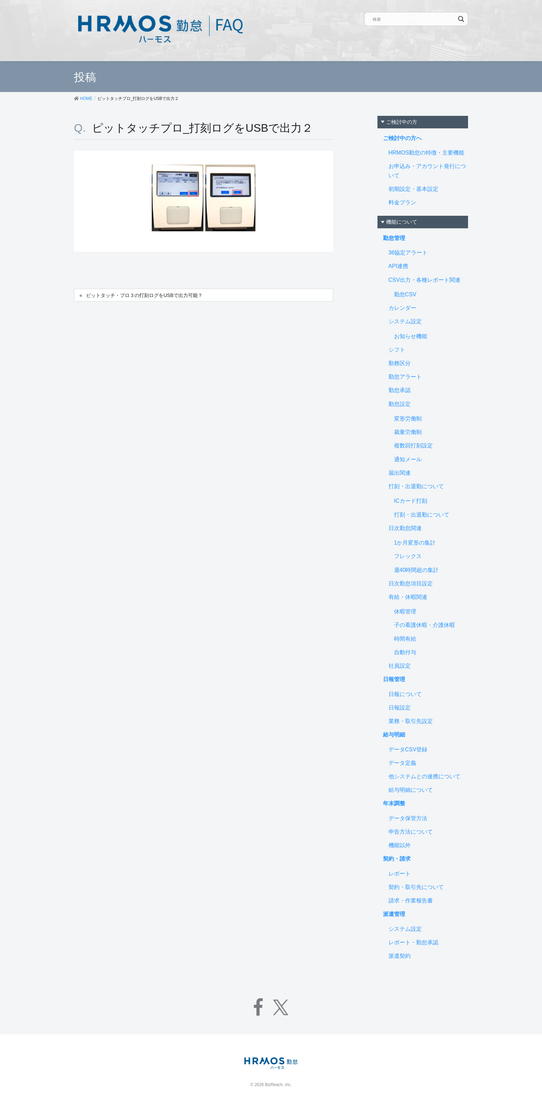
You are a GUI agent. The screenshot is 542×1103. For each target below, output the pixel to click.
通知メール (408, 459)
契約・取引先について (416, 887)
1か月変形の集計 (415, 543)
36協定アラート (408, 253)
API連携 (399, 266)
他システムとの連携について (424, 776)
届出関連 (400, 473)
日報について (405, 694)
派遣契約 (400, 956)
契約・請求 (397, 859)
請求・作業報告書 (411, 900)
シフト (397, 350)
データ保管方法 (408, 818)
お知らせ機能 (410, 336)
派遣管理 (394, 914)
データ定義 (402, 763)
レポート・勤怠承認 (413, 942)
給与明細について (411, 790)
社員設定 (400, 666)
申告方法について (411, 832)
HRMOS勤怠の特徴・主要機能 (427, 153)
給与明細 (394, 735)
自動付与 (405, 652)
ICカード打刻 (410, 501)
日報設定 (400, 708)
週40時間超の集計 (416, 570)
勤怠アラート (405, 377)
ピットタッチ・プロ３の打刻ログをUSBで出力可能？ (144, 295)
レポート (400, 874)
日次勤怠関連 (405, 528)
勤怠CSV (405, 294)
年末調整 (394, 803)
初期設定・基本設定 (413, 189)
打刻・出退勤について (416, 486)
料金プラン (402, 202)
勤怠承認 (400, 390)
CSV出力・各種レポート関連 (425, 280)
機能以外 (400, 845)
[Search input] (414, 19)
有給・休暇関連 (408, 597)
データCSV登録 (408, 749)
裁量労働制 (408, 432)
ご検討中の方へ (402, 138)
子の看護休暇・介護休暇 (424, 625)
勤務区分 (400, 363)
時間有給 (405, 639)
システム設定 (405, 321)
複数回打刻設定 (413, 445)
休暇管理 (405, 611)
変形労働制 (408, 418)
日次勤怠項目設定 (411, 583)
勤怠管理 (394, 238)
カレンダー (402, 308)
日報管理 (394, 679)
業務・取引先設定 (411, 721)
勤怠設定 (400, 404)
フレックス (408, 556)
